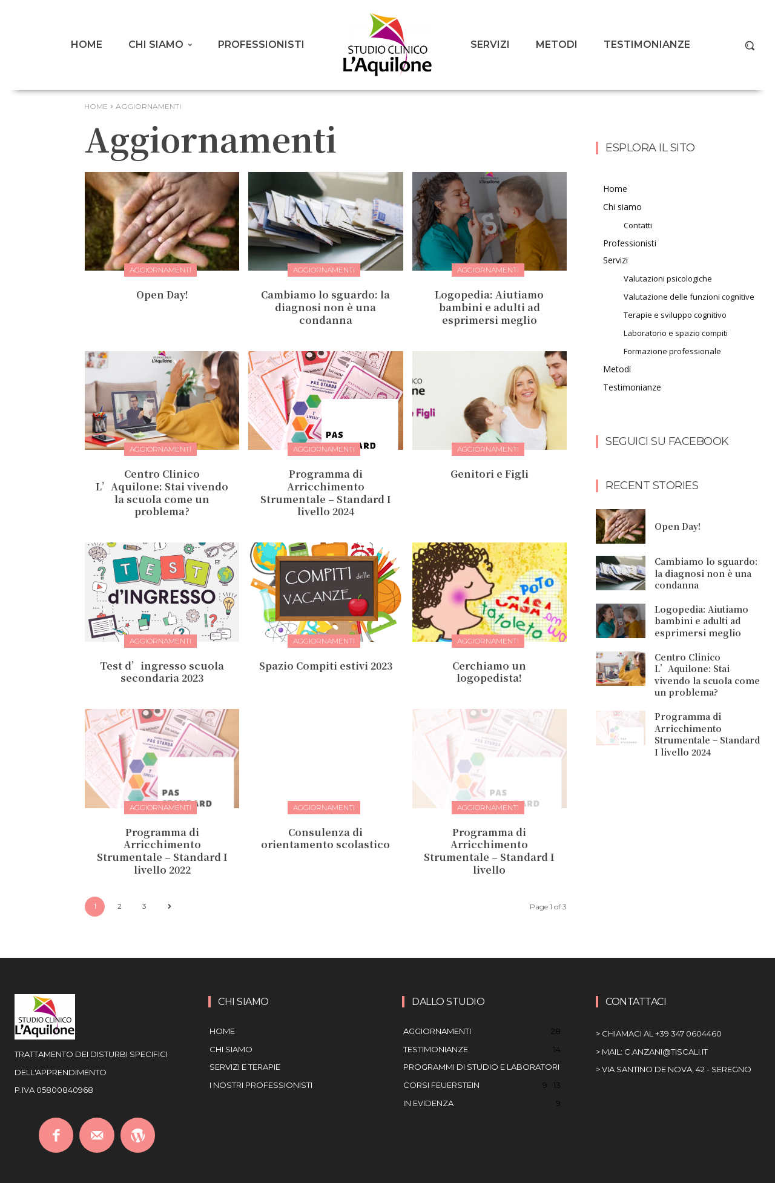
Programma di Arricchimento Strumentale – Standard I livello (489, 851)
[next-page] (169, 907)
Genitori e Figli (489, 474)
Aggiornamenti (160, 269)
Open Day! (162, 295)
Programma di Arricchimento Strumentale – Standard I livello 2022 (162, 851)
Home (96, 106)
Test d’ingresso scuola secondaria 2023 (162, 672)
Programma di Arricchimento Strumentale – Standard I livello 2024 (325, 492)
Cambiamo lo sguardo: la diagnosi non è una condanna (325, 307)
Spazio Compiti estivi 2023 (325, 666)
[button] (749, 45)
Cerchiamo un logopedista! (489, 672)
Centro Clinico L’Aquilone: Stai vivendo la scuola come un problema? (162, 492)
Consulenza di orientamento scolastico (325, 838)
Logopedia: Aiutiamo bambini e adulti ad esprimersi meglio (489, 307)
